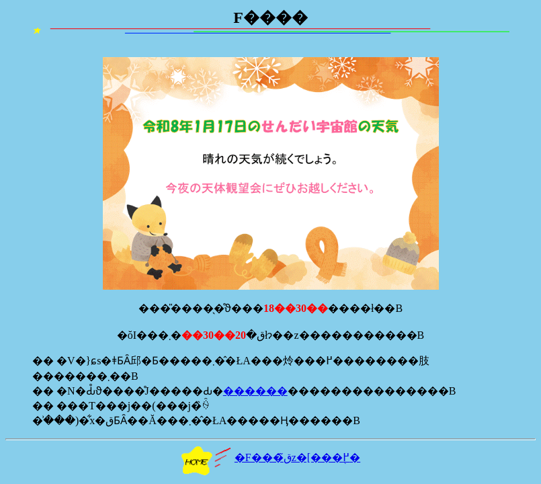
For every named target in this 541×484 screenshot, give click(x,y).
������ (255, 391)
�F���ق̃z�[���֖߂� (270, 457)
